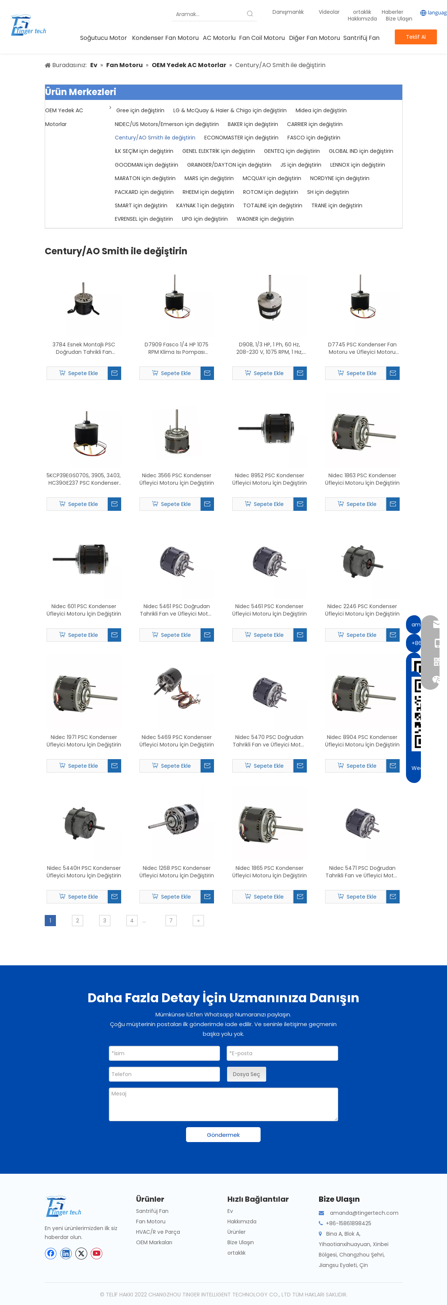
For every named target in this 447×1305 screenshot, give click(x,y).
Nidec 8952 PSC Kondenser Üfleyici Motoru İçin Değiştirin (269, 479)
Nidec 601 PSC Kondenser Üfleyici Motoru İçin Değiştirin (84, 610)
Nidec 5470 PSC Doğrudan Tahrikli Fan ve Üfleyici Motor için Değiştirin (269, 740)
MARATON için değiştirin (145, 178)
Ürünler (236, 1232)
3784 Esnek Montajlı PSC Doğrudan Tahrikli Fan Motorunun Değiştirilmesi (83, 348)
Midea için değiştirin (321, 110)
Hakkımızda (362, 18)
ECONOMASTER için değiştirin (241, 137)
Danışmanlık (288, 12)
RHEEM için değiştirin (208, 192)
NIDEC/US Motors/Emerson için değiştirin (167, 124)
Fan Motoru (151, 1221)
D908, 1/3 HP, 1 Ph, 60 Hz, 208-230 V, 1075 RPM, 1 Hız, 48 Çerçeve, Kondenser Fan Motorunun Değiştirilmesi (269, 348)
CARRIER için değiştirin (315, 124)
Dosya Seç (246, 1074)
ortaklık (363, 12)
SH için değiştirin (328, 192)
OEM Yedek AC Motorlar (64, 117)
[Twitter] (81, 1254)
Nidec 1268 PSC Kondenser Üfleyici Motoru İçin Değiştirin (176, 871)
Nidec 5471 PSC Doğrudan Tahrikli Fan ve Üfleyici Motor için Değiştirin (362, 871)
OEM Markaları (154, 1242)
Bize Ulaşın (399, 18)
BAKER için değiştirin (253, 124)
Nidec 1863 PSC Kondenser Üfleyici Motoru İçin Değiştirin (362, 479)
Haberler (393, 12)
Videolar (329, 12)
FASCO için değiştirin (313, 137)
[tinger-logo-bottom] (69, 1206)
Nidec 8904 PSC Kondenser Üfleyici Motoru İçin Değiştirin (362, 740)
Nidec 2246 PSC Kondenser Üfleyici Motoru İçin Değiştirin (362, 610)
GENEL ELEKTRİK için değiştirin (218, 151)
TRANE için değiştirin (336, 205)
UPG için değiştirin (205, 219)
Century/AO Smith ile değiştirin (155, 137)
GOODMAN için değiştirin (146, 165)
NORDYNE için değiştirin (339, 178)
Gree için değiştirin (140, 110)
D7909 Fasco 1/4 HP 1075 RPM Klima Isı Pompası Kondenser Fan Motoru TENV (176, 348)
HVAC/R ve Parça (158, 1232)
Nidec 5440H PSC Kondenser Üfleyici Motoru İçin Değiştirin (84, 871)
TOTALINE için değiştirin (272, 205)
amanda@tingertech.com (364, 1213)
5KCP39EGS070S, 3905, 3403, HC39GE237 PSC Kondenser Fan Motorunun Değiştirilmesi (84, 479)
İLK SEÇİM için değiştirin (144, 151)
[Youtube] (97, 1254)
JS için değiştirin (300, 165)
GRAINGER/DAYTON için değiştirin (229, 165)
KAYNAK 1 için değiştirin (205, 205)
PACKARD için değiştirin (144, 192)
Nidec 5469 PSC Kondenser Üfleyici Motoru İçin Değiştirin (176, 740)
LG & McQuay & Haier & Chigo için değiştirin (230, 110)
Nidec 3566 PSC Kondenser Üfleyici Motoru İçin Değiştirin (176, 479)
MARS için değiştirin (209, 178)
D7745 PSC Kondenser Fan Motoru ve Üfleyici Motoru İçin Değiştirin (362, 348)
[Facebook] (51, 1254)
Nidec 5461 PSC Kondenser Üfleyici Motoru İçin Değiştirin (269, 610)
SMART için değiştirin (141, 205)
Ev (230, 1211)
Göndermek (223, 1135)
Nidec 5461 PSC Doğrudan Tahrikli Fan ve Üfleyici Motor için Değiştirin (176, 610)
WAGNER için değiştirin (265, 219)
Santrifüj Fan (152, 1211)
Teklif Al (416, 37)
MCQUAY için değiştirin (272, 178)
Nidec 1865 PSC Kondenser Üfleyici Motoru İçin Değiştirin (269, 871)
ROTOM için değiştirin (270, 192)
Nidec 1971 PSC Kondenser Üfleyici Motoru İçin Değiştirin (84, 740)
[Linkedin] (66, 1254)
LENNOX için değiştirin (357, 165)
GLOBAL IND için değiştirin (361, 151)
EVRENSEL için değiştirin (144, 219)
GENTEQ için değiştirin (292, 151)
